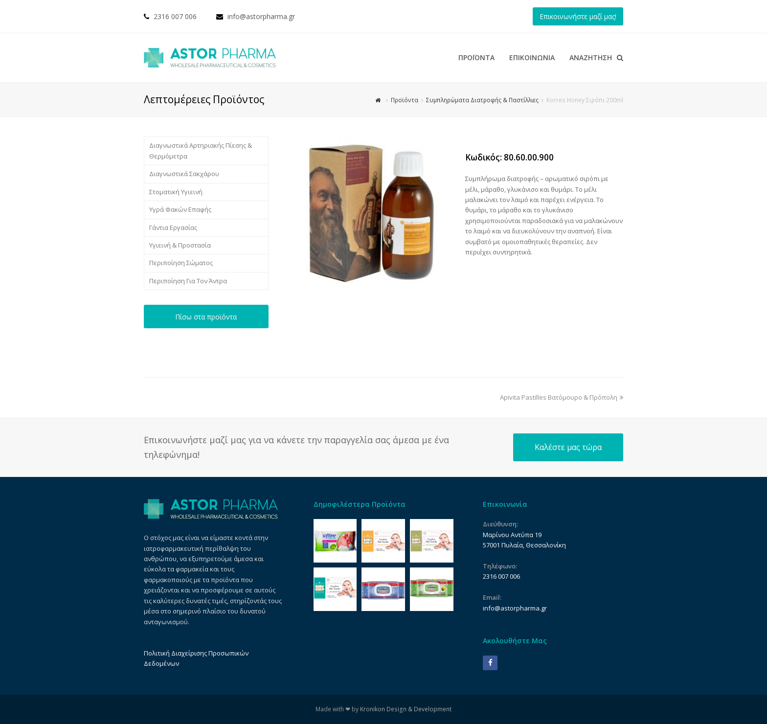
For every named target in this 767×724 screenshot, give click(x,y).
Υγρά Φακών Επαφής (180, 209)
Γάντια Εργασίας (173, 227)
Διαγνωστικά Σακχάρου (184, 173)
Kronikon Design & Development (405, 709)
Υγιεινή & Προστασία (180, 245)
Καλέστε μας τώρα (568, 447)
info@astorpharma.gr (261, 16)
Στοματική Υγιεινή (176, 191)
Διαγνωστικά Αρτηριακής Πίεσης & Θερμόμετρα (200, 150)
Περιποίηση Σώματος (181, 262)
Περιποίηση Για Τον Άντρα (188, 280)
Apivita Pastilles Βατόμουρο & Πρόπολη (561, 397)
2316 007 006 (175, 16)
